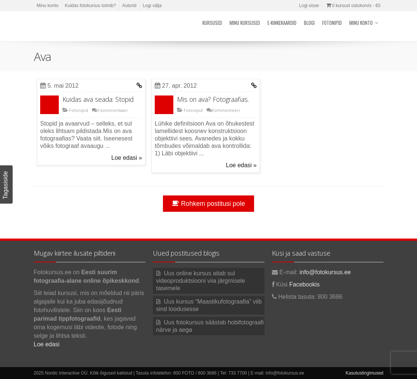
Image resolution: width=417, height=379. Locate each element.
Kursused (212, 22)
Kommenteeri (226, 110)
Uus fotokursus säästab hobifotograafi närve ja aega (210, 326)
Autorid (129, 5)
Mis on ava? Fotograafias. (213, 99)
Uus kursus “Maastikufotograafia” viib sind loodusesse (209, 305)
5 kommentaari (112, 110)
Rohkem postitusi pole (208, 203)
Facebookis (304, 284)
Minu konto (48, 5)
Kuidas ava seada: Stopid (98, 99)
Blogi (309, 22)
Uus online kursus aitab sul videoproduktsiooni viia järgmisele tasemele (200, 280)
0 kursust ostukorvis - (352, 5)
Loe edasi (47, 344)
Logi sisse (309, 5)
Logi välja (152, 5)
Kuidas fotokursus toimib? (90, 5)
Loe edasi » (126, 158)
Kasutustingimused (364, 373)
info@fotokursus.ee (325, 272)
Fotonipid (332, 22)
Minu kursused (245, 22)
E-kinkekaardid (281, 22)
